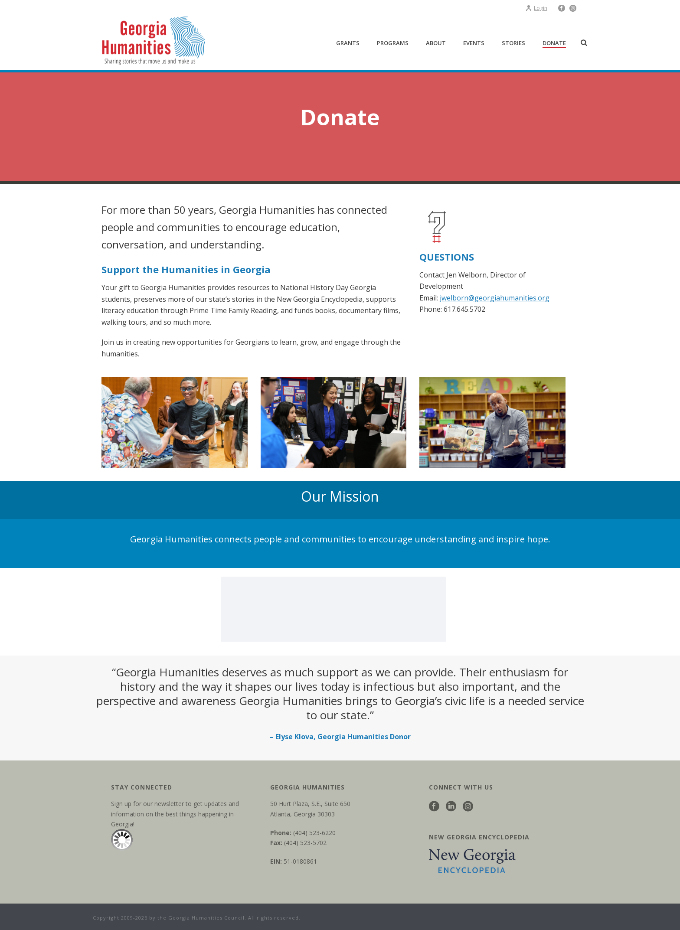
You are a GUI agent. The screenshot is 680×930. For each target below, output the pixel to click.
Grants (348, 43)
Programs (393, 43)
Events (473, 43)
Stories (513, 43)
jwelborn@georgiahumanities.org (494, 298)
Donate (554, 43)
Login (536, 8)
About (436, 43)
